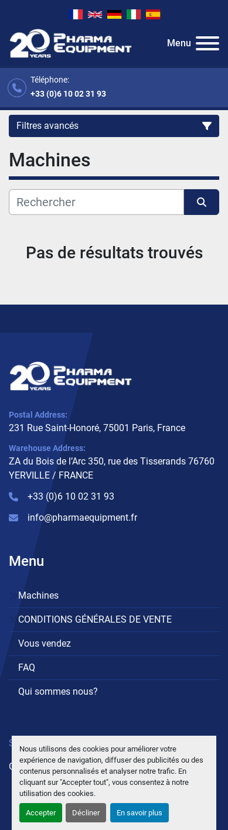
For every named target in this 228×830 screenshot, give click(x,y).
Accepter (41, 812)
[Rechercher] (96, 202)
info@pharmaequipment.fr (82, 517)
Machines (38, 595)
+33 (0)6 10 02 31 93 (68, 93)
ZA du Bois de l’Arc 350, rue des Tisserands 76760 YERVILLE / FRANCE (112, 468)
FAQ (26, 667)
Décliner (86, 812)
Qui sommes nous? (58, 691)
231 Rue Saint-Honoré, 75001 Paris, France (97, 427)
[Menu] (207, 43)
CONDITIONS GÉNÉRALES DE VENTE (95, 619)
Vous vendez (44, 643)
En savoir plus (139, 812)
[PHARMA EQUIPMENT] (70, 375)
